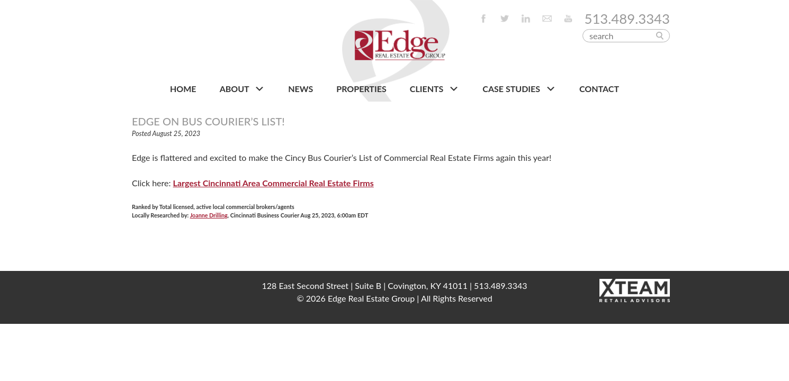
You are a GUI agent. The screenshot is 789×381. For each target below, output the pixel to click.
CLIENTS (434, 89)
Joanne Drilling (209, 215)
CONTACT (599, 89)
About (242, 89)
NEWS (300, 89)
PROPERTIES (361, 89)
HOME (183, 89)
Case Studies (519, 89)
